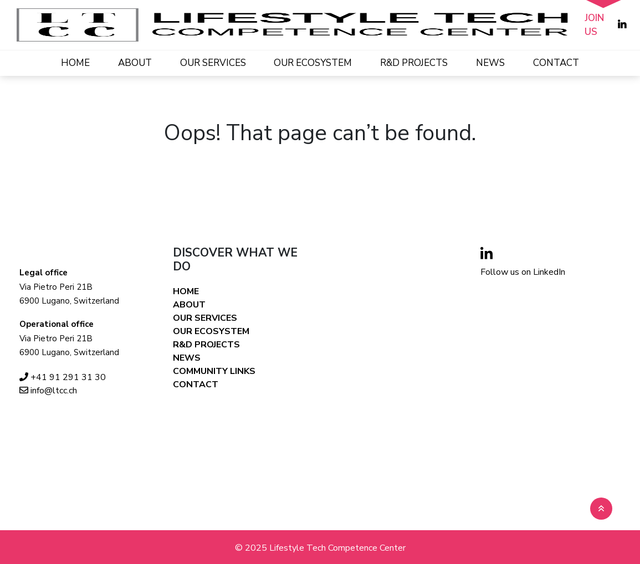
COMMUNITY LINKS (214, 371)
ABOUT (135, 63)
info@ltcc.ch (48, 390)
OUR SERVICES (213, 63)
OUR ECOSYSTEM (313, 63)
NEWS (490, 63)
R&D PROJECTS (414, 63)
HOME (75, 63)
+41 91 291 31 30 (62, 377)
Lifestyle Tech (297, 548)
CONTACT (556, 63)
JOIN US (594, 25)
